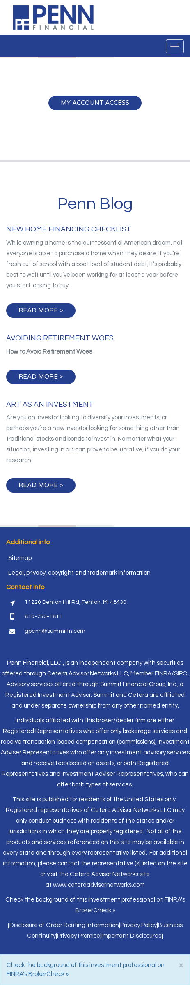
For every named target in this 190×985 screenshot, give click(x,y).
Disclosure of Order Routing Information (64, 925)
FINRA (163, 674)
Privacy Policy (138, 925)
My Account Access (95, 102)
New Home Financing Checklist (68, 229)
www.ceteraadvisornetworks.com (99, 885)
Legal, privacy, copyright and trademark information (79, 573)
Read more (38, 310)
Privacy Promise (78, 936)
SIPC (180, 674)
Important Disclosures (131, 936)
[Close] (181, 965)
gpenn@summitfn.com (55, 631)
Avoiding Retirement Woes (60, 338)
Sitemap (20, 558)
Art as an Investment (50, 404)
